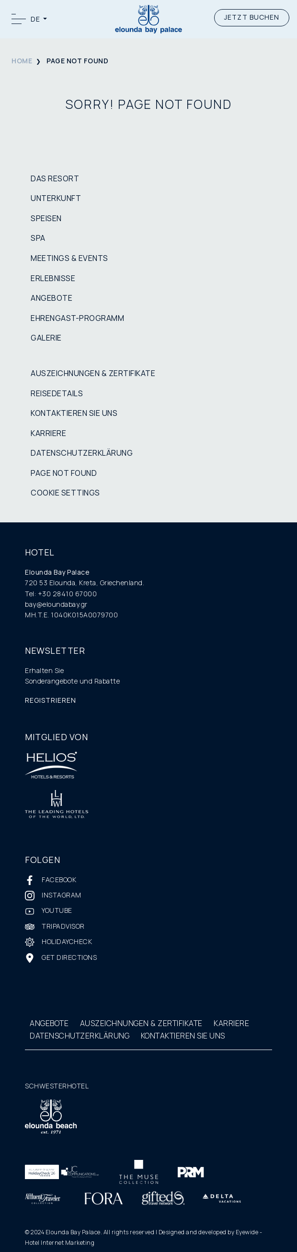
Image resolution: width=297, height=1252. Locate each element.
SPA (38, 238)
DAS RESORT (55, 178)
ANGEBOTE (51, 298)
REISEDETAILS (57, 393)
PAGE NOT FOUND (64, 473)
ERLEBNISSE (53, 278)
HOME (21, 60)
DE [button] (36, 19)
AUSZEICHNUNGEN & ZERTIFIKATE (93, 373)
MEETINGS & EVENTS (69, 258)
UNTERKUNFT (56, 198)
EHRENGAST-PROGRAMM (77, 318)
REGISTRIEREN (50, 700)
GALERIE (46, 337)
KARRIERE (48, 433)
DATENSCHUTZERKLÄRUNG (82, 453)
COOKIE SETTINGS (65, 492)
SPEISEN (46, 218)
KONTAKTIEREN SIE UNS (74, 413)
